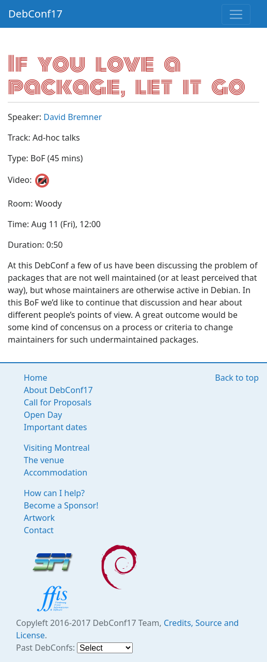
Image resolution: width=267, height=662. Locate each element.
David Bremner (72, 117)
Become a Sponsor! (61, 505)
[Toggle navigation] (236, 14)
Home (36, 377)
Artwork (39, 517)
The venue (44, 460)
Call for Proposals (57, 402)
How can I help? (54, 493)
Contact (39, 530)
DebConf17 (35, 14)
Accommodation (55, 472)
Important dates (55, 427)
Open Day (43, 414)
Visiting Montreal (57, 447)
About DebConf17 (58, 390)
